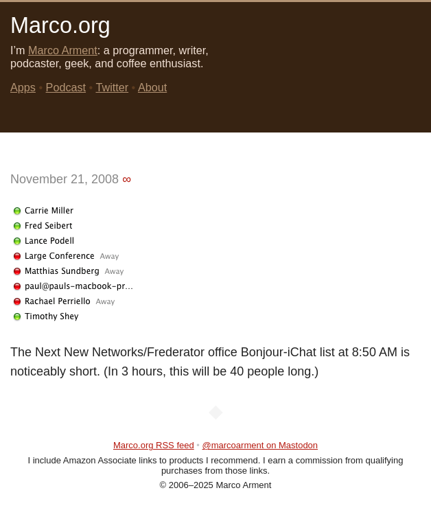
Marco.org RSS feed (153, 445)
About (152, 87)
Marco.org (60, 25)
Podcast (66, 87)
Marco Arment (62, 50)
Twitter (111, 87)
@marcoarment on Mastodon (260, 445)
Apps (23, 87)
